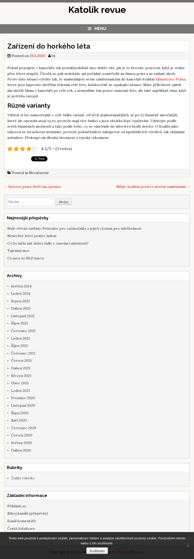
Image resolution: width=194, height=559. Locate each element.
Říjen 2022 (19, 323)
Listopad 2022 (23, 316)
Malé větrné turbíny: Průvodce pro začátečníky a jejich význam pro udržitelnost (74, 228)
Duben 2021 (20, 368)
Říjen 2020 (20, 413)
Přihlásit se (16, 506)
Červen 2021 (21, 360)
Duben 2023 (21, 308)
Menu (100, 28)
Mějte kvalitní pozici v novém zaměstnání (153, 186)
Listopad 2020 (23, 405)
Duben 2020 (21, 450)
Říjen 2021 (19, 345)
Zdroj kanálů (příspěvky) (27, 513)
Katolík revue (97, 9)
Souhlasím (97, 551)
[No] (187, 545)
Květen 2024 (21, 286)
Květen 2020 (21, 442)
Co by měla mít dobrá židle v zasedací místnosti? (48, 243)
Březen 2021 (21, 375)
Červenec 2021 (23, 353)
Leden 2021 (20, 390)
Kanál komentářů (21, 521)
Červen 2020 (21, 435)
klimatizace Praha (170, 79)
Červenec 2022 (23, 331)
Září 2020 (19, 420)
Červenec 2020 (23, 428)
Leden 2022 (20, 338)
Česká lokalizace (21, 528)
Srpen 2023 (20, 301)
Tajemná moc (18, 250)
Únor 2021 (20, 383)
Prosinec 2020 (23, 398)
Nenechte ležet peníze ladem (31, 235)
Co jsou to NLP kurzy (25, 258)
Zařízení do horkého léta (48, 46)
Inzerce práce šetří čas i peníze (32, 186)
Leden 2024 (20, 293)
